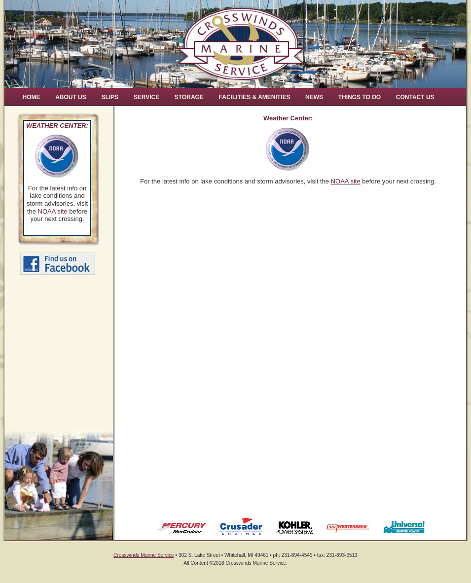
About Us (70, 97)
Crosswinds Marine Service (143, 555)
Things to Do (359, 97)
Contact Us (415, 97)
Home (31, 97)
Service (146, 97)
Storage (189, 97)
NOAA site (53, 211)
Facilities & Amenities (254, 97)
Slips (109, 97)
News (314, 97)
